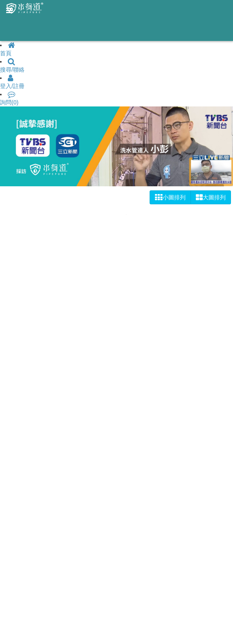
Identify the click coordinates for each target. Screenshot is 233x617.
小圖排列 (170, 197)
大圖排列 (211, 197)
